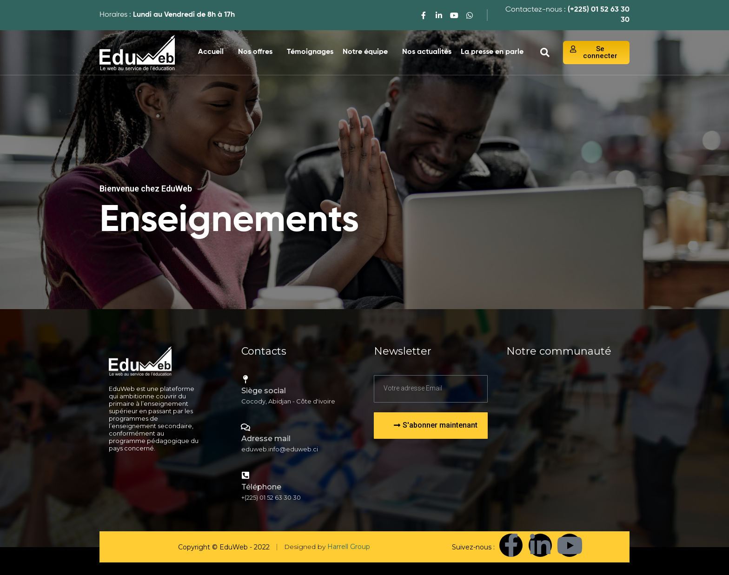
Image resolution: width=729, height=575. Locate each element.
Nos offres (255, 52)
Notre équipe (365, 52)
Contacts (263, 351)
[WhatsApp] (469, 15)
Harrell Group (348, 546)
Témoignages (310, 52)
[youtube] (454, 15)
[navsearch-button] (545, 52)
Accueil (211, 52)
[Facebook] (423, 15)
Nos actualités (426, 52)
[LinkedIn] (439, 15)
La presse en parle (492, 52)
